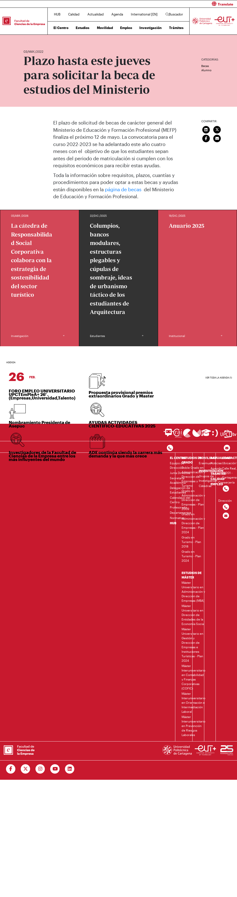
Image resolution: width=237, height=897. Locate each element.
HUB (57, 14)
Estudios (82, 28)
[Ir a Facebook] (11, 769)
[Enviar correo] (217, 137)
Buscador (174, 14)
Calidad (73, 14)
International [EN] (144, 14)
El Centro (60, 28)
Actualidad (95, 14)
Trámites (176, 28)
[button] (179, 4)
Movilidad (105, 28)
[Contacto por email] (227, 448)
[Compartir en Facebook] (206, 137)
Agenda (117, 14)
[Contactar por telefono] (170, 448)
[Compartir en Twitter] (217, 129)
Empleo (126, 28)
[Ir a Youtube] (55, 769)
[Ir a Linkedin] (70, 769)
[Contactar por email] (226, 516)
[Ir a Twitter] (25, 769)
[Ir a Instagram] (40, 769)
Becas (205, 66)
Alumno (206, 70)
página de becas (124, 189)
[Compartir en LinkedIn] (206, 129)
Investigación (150, 28)
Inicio (27, 36)
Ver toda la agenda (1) (218, 377)
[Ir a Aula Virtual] (206, 435)
